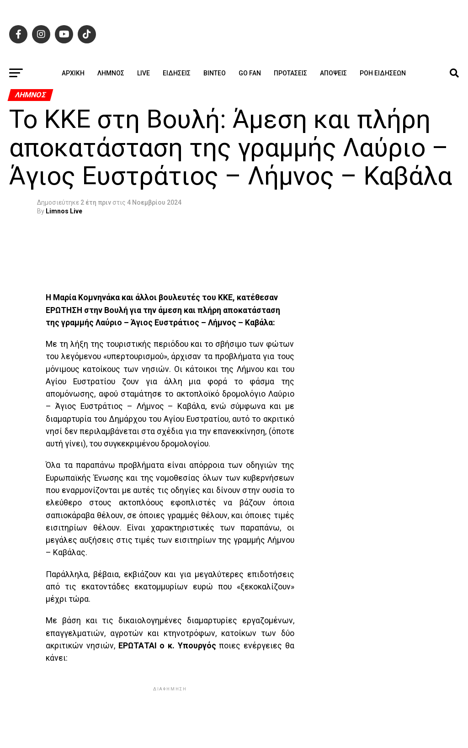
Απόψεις (333, 73)
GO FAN (250, 73)
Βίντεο (214, 73)
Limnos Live (64, 211)
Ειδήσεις (177, 73)
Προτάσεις (290, 73)
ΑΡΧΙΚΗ (73, 73)
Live (143, 73)
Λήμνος (110, 73)
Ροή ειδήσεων (383, 73)
